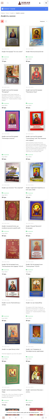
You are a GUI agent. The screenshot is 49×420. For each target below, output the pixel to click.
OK (41, 412)
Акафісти (12, 13)
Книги (7, 13)
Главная (3, 13)
